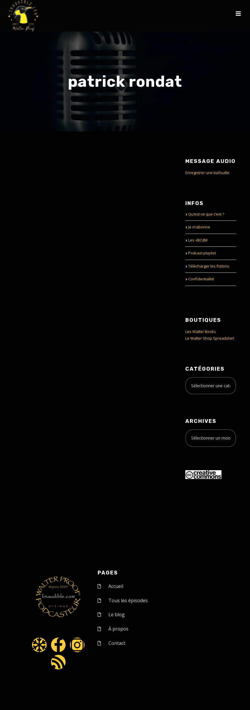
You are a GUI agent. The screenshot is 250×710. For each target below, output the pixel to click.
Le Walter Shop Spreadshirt (209, 338)
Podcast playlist (202, 253)
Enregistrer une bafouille (207, 172)
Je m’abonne (199, 227)
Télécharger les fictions (208, 266)
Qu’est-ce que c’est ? (206, 214)
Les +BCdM (197, 240)
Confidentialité (201, 279)
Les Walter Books (200, 331)
